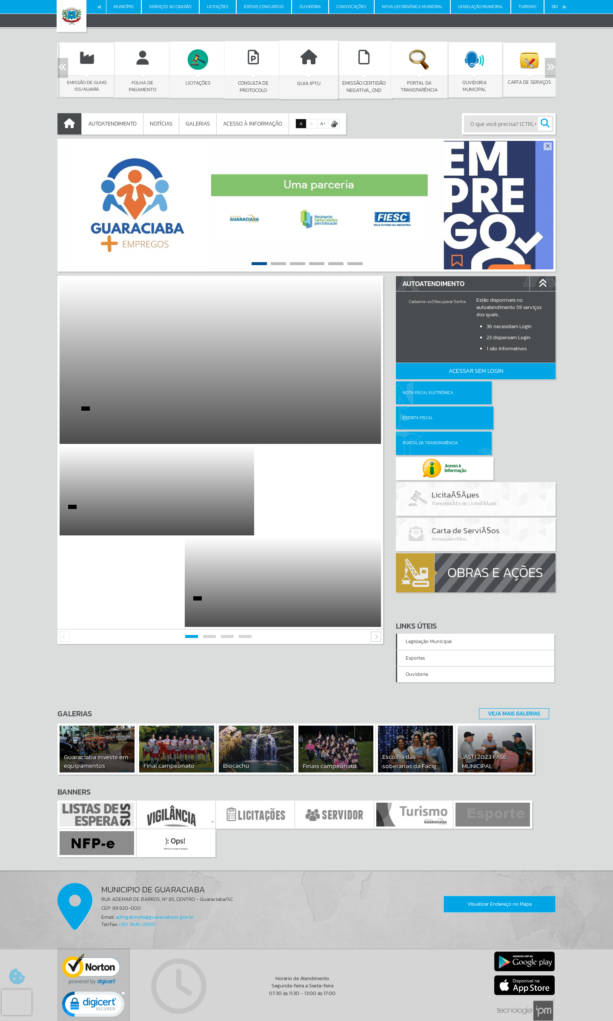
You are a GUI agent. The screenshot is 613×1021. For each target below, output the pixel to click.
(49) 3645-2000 (137, 885)
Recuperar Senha (450, 301)
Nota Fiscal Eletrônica (428, 392)
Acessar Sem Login (476, 370)
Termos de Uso (307, 1006)
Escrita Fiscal (498, 392)
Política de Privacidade (306, 1012)
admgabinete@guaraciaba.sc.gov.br (155, 877)
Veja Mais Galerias (511, 673)
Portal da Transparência (430, 418)
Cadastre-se (420, 301)
